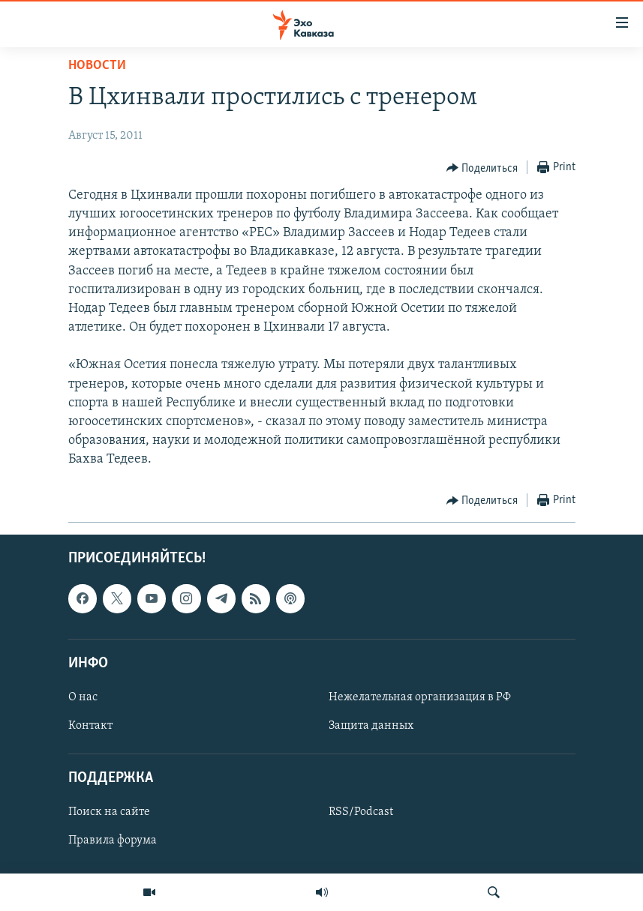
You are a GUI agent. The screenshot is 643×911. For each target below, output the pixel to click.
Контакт (90, 726)
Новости (97, 65)
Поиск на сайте (109, 812)
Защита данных (371, 726)
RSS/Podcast (361, 812)
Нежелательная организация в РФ (420, 697)
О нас (83, 697)
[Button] (482, 168)
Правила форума (112, 841)
